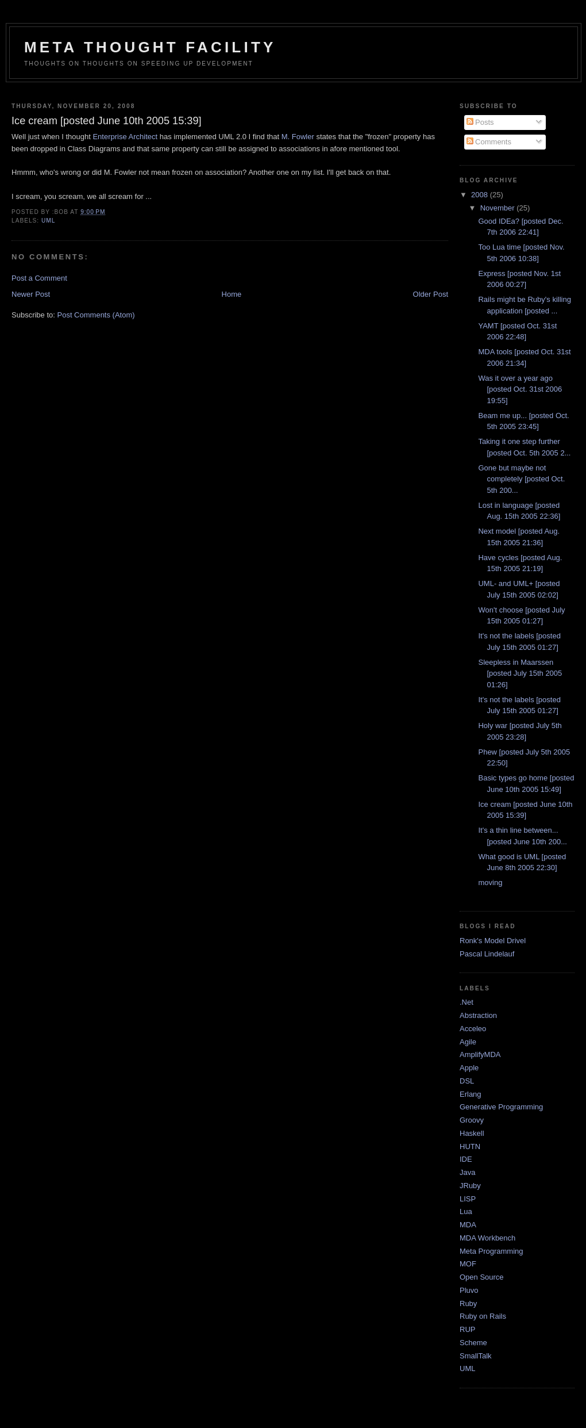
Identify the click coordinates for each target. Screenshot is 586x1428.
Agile (468, 1041)
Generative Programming (501, 1106)
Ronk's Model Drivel (493, 940)
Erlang (470, 1094)
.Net (466, 1002)
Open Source (482, 1277)
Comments (489, 141)
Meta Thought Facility (150, 47)
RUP (467, 1329)
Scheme (473, 1342)
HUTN (470, 1146)
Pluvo (469, 1290)
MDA (468, 1224)
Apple (469, 1067)
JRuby (470, 1185)
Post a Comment (39, 278)
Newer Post (30, 294)
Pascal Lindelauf (487, 954)
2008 (480, 194)
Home (232, 294)
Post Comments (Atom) (96, 315)
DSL (467, 1081)
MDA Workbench (487, 1238)
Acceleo (473, 1028)
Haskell (472, 1133)
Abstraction (478, 1015)
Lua (466, 1211)
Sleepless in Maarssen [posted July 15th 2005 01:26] (520, 673)
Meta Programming (491, 1251)
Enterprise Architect (124, 136)
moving (490, 882)
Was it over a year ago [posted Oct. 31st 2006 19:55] (520, 389)
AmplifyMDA (480, 1054)
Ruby (468, 1303)
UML (48, 220)
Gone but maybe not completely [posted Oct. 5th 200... (521, 479)
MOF (468, 1263)
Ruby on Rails (483, 1316)
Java (467, 1172)
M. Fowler (298, 136)
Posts (480, 122)
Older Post (430, 294)
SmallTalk (476, 1356)
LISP (468, 1199)
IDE (466, 1159)
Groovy (472, 1120)
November (498, 208)
